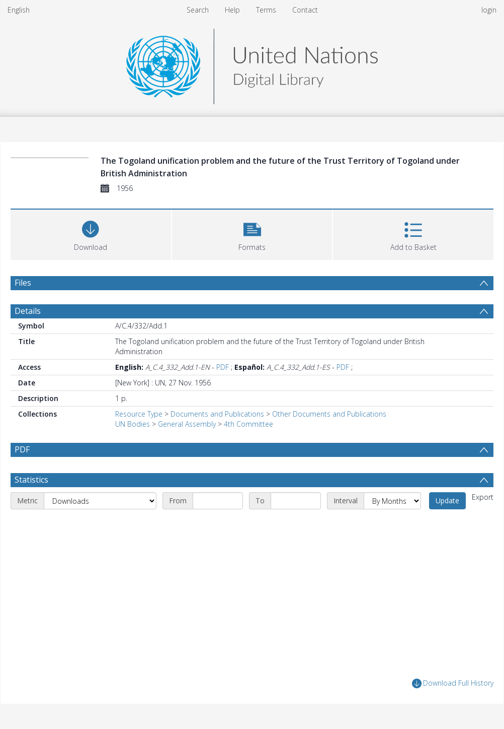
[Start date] (218, 500)
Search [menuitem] (198, 10)
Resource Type (138, 414)
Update (447, 500)
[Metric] (100, 500)
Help (232, 10)
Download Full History (452, 683)
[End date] (296, 500)
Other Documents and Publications (329, 414)
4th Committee (248, 424)
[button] (252, 233)
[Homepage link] (252, 64)
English (19, 10)
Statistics (31, 479)
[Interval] (392, 500)
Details (28, 310)
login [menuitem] (488, 10)
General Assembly (187, 424)
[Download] (91, 233)
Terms (266, 10)
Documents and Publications (217, 414)
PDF (222, 367)
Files (23, 282)
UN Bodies (132, 424)
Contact (305, 10)
